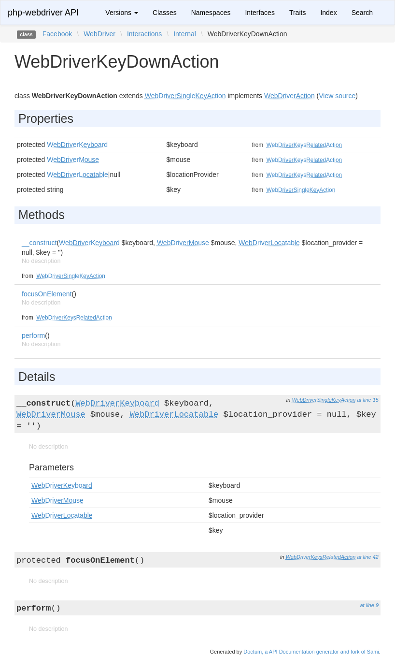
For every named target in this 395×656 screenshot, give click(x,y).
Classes (165, 12)
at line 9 (369, 605)
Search (362, 12)
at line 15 (368, 400)
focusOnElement (47, 294)
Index (328, 12)
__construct (39, 243)
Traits (297, 12)
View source (337, 96)
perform (33, 335)
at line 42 (368, 557)
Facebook (57, 34)
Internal (184, 34)
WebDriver (99, 34)
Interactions (144, 34)
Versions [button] (121, 12)
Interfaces (259, 12)
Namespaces (211, 12)
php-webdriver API (43, 12)
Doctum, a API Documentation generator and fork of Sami (311, 652)
